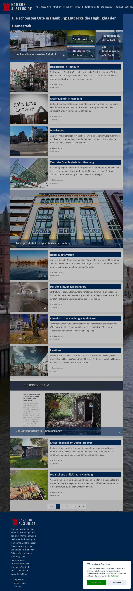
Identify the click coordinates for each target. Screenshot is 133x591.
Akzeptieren (96, 582)
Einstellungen (113, 576)
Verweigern (117, 582)
